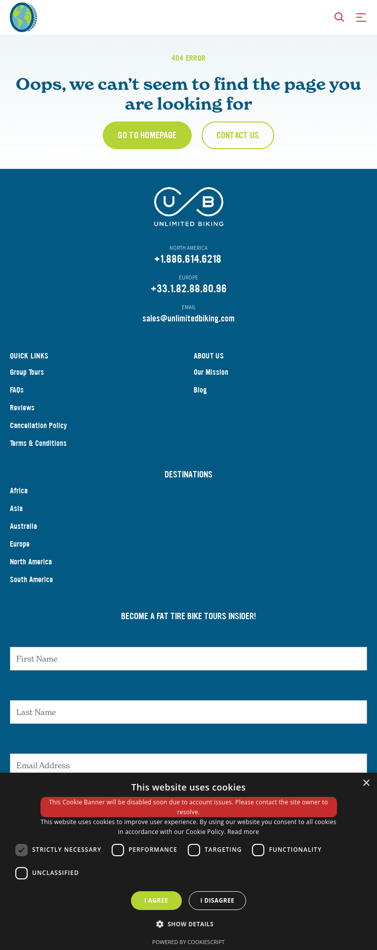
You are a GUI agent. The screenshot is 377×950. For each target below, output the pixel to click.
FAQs (17, 390)
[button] (189, 924)
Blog (200, 390)
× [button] (366, 783)
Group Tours (27, 372)
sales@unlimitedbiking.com (188, 318)
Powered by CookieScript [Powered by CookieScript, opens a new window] (188, 942)
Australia (23, 526)
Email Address (188, 744)
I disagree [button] (218, 900)
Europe (20, 544)
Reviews (22, 407)
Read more (243, 832)
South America (31, 579)
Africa (19, 490)
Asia (16, 508)
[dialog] (188, 861)
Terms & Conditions (38, 443)
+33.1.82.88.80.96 (189, 288)
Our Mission (211, 372)
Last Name (188, 690)
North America (31, 561)
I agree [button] (156, 900)
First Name (188, 637)
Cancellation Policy (38, 425)
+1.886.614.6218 (187, 259)
